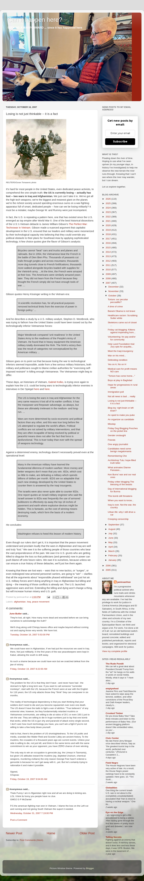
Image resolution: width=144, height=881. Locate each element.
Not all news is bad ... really (121, 396)
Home (51, 833)
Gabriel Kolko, (56, 382)
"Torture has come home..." (121, 376)
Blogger (90, 868)
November (113, 291)
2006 (108, 565)
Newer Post (14, 833)
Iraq (29, 601)
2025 (108, 203)
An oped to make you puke (121, 415)
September (114, 524)
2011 (108, 265)
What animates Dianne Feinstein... (119, 468)
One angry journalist (118, 444)
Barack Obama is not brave (121, 311)
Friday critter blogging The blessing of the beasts (121, 483)
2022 (108, 216)
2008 (108, 278)
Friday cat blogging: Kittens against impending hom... (122, 331)
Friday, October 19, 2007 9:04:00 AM (28, 779)
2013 (108, 256)
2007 (108, 283)
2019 (108, 230)
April (111, 547)
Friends (111, 440)
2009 (108, 274)
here (36, 389)
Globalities (111, 787)
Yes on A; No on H (117, 364)
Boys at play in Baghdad (120, 380)
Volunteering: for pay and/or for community (122, 338)
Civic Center (112, 738)
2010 (108, 269)
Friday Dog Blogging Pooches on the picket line (123, 429)
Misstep (112, 424)
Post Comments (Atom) (31, 840)
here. (47, 389)
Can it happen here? (35, 19)
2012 (108, 261)
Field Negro (112, 763)
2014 (108, 252)
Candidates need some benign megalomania (119, 450)
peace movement (40, 601)
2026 (108, 199)
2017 (108, 238)
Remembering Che (117, 456)
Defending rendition (117, 360)
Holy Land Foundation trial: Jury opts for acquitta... (121, 345)
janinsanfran (124, 582)
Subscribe (120, 141)
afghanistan (20, 601)
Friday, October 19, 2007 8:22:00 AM (28, 669)
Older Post (87, 833)
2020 (108, 225)
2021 (108, 221)
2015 (108, 247)
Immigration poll (116, 392)
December (113, 286)
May (110, 542)
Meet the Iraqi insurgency (120, 351)
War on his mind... (117, 355)
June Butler (15, 613)
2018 (108, 234)
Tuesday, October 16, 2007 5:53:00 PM (30, 634)
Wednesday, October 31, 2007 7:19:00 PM (31, 813)
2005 (108, 570)
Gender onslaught (117, 435)
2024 (108, 207)
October (112, 295)
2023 (108, 212)
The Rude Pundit (115, 663)
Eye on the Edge (114, 812)
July (110, 533)
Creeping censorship (118, 519)
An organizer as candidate (121, 419)
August (112, 529)
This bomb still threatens (120, 496)
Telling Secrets (114, 837)
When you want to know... (121, 500)
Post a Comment (18, 820)
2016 (108, 243)
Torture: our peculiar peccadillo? (118, 300)
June (111, 538)
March (111, 551)
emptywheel (112, 688)
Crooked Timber (114, 713)
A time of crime (115, 306)
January (112, 560)
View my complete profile (114, 651)
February (113, 555)
